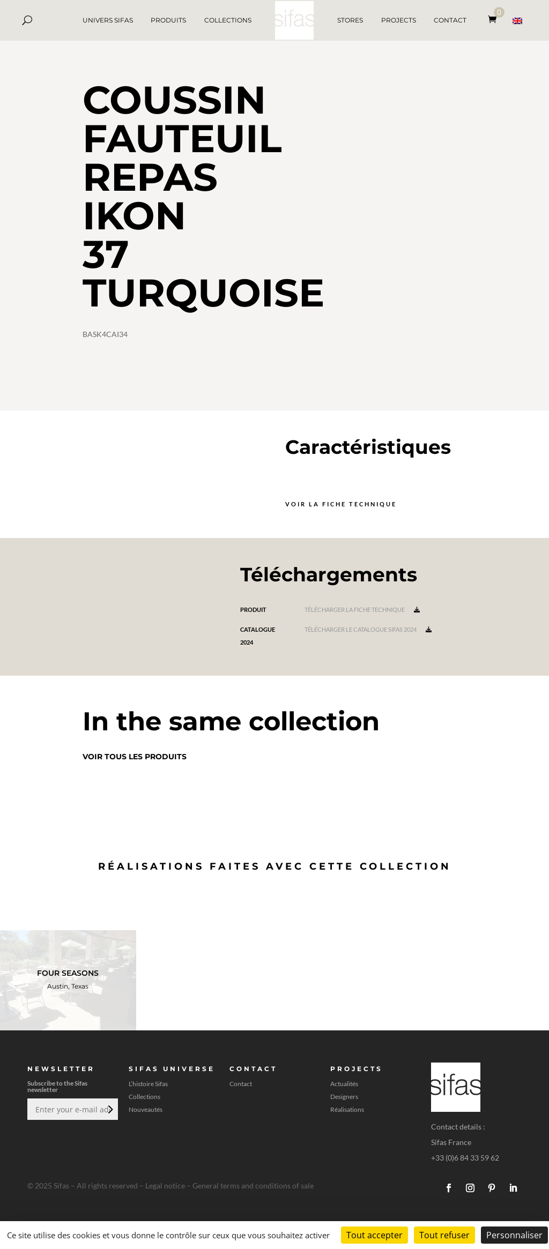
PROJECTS (398, 20)
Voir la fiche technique (341, 503)
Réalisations (347, 1109)
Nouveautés (145, 1109)
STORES (350, 20)
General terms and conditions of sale (253, 1185)
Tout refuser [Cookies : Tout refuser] (444, 1235)
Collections (144, 1097)
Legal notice (165, 1185)
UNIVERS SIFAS (108, 20)
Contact (240, 1084)
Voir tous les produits (135, 756)
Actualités (344, 1084)
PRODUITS (168, 20)
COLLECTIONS (227, 20)
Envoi (109, 1109)
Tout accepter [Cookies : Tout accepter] (374, 1235)
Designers (344, 1097)
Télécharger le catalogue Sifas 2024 (368, 629)
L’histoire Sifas (148, 1084)
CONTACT (450, 20)
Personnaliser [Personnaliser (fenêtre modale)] (514, 1235)
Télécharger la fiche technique (362, 609)
